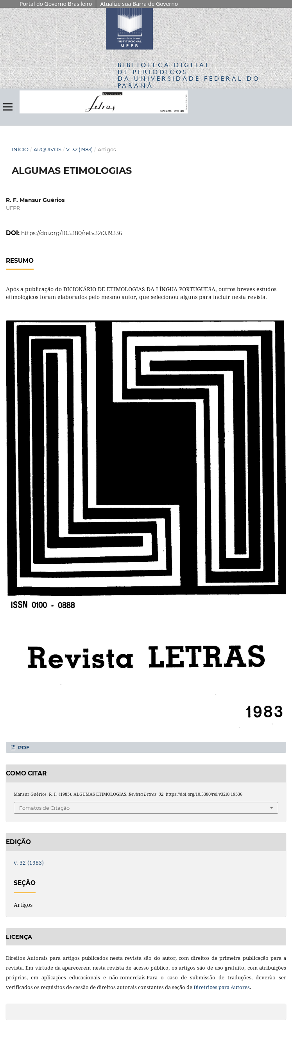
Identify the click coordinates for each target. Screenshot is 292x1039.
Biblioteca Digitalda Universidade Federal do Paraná (189, 75)
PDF (22, 747)
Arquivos (47, 149)
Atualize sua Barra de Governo (139, 3)
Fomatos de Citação (44, 808)
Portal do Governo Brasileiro (56, 3)
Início (20, 149)
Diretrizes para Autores (221, 987)
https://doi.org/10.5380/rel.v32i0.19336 (71, 233)
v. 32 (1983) (79, 149)
